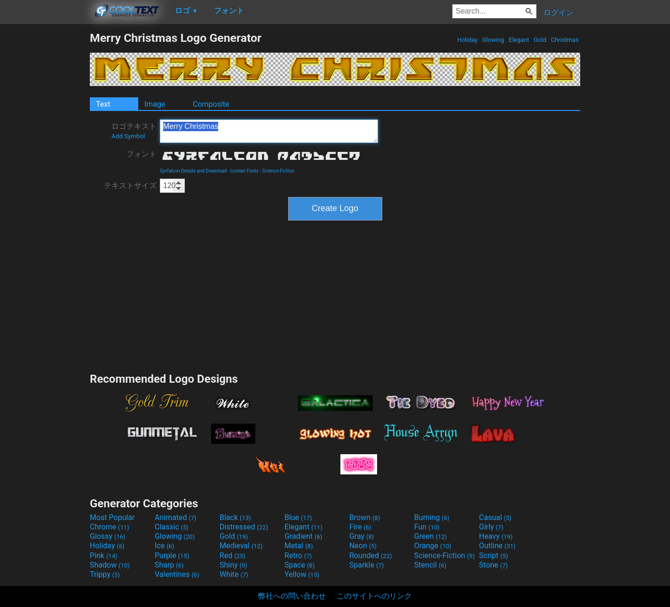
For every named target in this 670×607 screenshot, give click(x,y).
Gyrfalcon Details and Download (193, 170)
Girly (491, 526)
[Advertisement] (44, 172)
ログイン (559, 12)
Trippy (105, 574)
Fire (360, 526)
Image (155, 104)
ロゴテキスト (134, 131)
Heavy (495, 536)
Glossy (108, 536)
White (234, 574)
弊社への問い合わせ (292, 595)
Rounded (370, 555)
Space (299, 564)
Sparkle (366, 564)
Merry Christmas (269, 131)
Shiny (233, 564)
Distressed (244, 526)
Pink (104, 555)
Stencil (430, 564)
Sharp (169, 564)
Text (103, 104)
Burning (431, 517)
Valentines (177, 574)
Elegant (519, 39)
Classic (172, 526)
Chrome (109, 526)
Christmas (564, 39)
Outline (497, 545)
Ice (164, 545)
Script (493, 555)
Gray (361, 536)
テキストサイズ (130, 185)
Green (430, 536)
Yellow (301, 574)
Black (235, 517)
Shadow (110, 564)
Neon (363, 545)
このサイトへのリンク (374, 595)
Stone (493, 564)
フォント (141, 154)
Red (232, 555)
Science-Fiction (278, 170)
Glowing (493, 39)
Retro (298, 555)
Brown (364, 517)
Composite (211, 104)
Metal (298, 545)
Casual (495, 517)
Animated (176, 517)
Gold (540, 39)
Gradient (303, 536)
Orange (432, 545)
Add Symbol (128, 136)
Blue (298, 517)
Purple (172, 555)
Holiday (467, 39)
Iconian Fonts (244, 170)
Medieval (241, 545)
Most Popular (112, 517)
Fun (427, 526)
